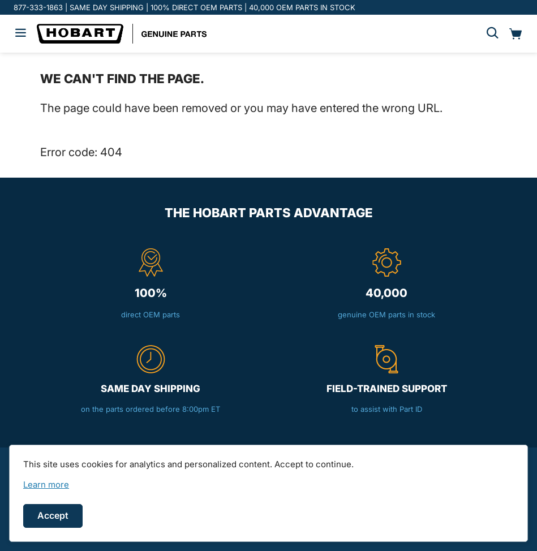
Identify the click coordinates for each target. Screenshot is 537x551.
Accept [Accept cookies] (52, 515)
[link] (46, 484)
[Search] (492, 33)
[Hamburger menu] (21, 33)
